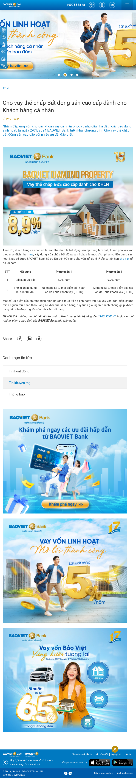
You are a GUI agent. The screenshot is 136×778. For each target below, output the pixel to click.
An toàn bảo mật (125, 773)
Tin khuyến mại (20, 383)
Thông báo (17, 394)
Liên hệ (128, 754)
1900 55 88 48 (76, 5)
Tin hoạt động (19, 371)
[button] (59, 75)
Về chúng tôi (102, 754)
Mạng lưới (116, 754)
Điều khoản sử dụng (103, 773)
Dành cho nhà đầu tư (82, 754)
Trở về (6, 88)
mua (30, 254)
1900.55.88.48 (107, 316)
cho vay (124, 258)
